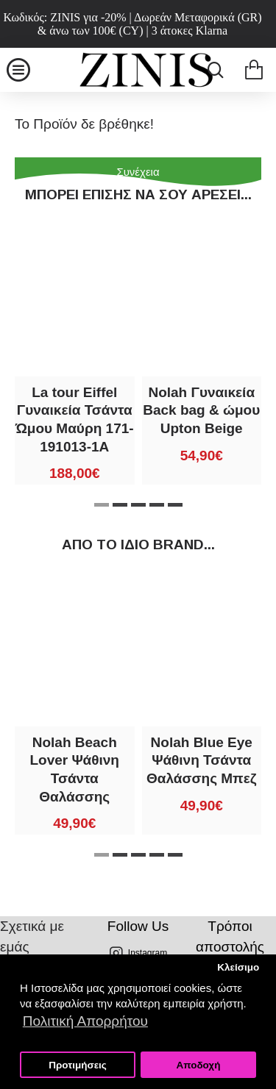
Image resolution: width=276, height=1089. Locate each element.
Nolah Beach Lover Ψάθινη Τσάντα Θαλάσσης (74, 769)
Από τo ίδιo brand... (138, 544)
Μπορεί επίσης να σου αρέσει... (138, 194)
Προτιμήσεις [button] (78, 1065)
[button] (101, 505)
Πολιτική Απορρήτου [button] (85, 1021)
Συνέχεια (137, 171)
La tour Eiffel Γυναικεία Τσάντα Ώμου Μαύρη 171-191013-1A (74, 419)
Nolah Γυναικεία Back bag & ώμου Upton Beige (201, 410)
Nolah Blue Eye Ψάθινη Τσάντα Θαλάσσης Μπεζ (201, 760)
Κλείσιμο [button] (238, 967)
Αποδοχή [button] (198, 1065)
